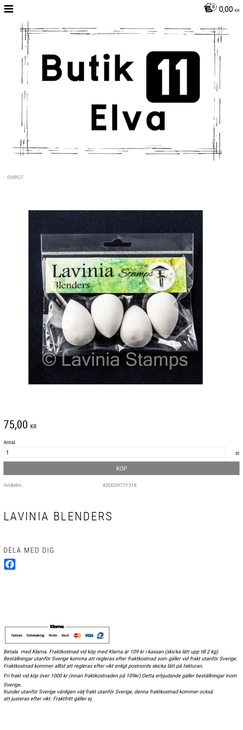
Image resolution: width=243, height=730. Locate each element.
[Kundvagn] (220, 10)
